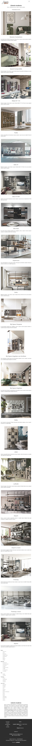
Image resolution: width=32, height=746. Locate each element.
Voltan (4, 659)
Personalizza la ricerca (16, 9)
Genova (4, 689)
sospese (4, 681)
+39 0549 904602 (16, 735)
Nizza (4, 692)
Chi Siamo (8, 721)
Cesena (4, 686)
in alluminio (5, 662)
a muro (4, 678)
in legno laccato (5, 667)
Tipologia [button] (2, 676)
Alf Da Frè (4, 651)
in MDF (4, 668)
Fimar (4, 657)
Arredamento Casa (13, 7)
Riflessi (4, 658)
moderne (4, 675)
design (4, 674)
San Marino (5, 697)
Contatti (7, 726)
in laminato (5, 665)
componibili (5, 679)
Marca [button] (2, 650)
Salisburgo (4, 696)
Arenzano (4, 684)
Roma (4, 695)
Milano (4, 690)
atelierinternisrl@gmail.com (17, 734)
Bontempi (4, 653)
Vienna (4, 700)
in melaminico (5, 669)
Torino (4, 698)
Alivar (4, 652)
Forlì (3, 688)
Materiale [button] (2, 661)
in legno (4, 666)
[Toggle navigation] (29, 1)
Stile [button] (1, 672)
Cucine (7, 723)
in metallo (4, 671)
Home (8, 7)
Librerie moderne (22, 7)
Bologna (4, 685)
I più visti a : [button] (3, 683)
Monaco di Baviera (6, 691)
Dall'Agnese (5, 656)
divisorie (4, 680)
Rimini (4, 694)
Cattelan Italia (5, 655)
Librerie (17, 7)
